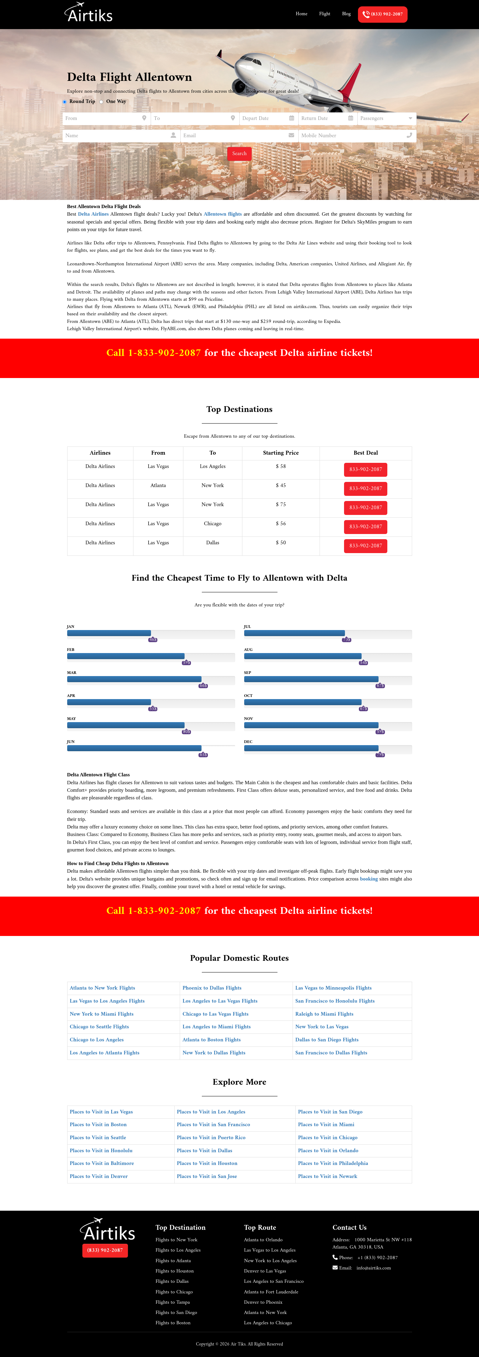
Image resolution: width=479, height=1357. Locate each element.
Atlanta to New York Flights (102, 988)
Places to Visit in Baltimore (102, 1163)
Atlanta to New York (265, 1312)
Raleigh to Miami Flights (324, 1014)
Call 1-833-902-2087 (155, 353)
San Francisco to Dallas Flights (331, 1053)
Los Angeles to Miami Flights (216, 1027)
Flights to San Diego (176, 1312)
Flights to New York (177, 1240)
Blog (346, 14)
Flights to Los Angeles (178, 1250)
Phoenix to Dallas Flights (211, 988)
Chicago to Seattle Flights (99, 1027)
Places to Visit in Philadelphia (333, 1163)
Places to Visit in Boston (98, 1125)
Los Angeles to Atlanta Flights (104, 1053)
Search (239, 153)
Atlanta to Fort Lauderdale (271, 1292)
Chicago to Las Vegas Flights (215, 1014)
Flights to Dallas (172, 1281)
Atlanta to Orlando (263, 1240)
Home (301, 14)
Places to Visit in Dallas (204, 1151)
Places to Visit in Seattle (98, 1138)
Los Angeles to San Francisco (274, 1281)
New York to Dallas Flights (213, 1053)
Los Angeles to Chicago (268, 1323)
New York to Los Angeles (270, 1261)
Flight (324, 14)
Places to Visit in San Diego (330, 1112)
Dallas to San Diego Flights (327, 1040)
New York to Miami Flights (102, 1014)
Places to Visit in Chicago (328, 1138)
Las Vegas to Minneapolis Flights (333, 988)
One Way (116, 101)
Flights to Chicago (174, 1292)
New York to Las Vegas (322, 1027)
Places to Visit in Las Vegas (101, 1112)
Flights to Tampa (173, 1302)
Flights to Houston (175, 1271)
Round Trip (82, 101)
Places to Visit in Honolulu (101, 1151)
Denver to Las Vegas (265, 1271)
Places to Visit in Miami (326, 1125)
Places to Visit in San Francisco (213, 1125)
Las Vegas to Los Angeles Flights (107, 1001)
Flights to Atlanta (173, 1261)
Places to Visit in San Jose (207, 1176)
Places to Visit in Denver (99, 1176)
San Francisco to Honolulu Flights (335, 1001)
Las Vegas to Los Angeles (270, 1250)
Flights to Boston (173, 1323)
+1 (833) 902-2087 (378, 1257)
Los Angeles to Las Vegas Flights (220, 1001)
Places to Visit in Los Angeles (211, 1112)
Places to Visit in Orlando (328, 1151)
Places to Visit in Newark (327, 1176)
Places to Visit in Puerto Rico (211, 1138)
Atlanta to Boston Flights (211, 1040)
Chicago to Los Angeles (97, 1040)
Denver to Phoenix (263, 1302)
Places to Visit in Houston (207, 1163)
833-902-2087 (365, 469)
